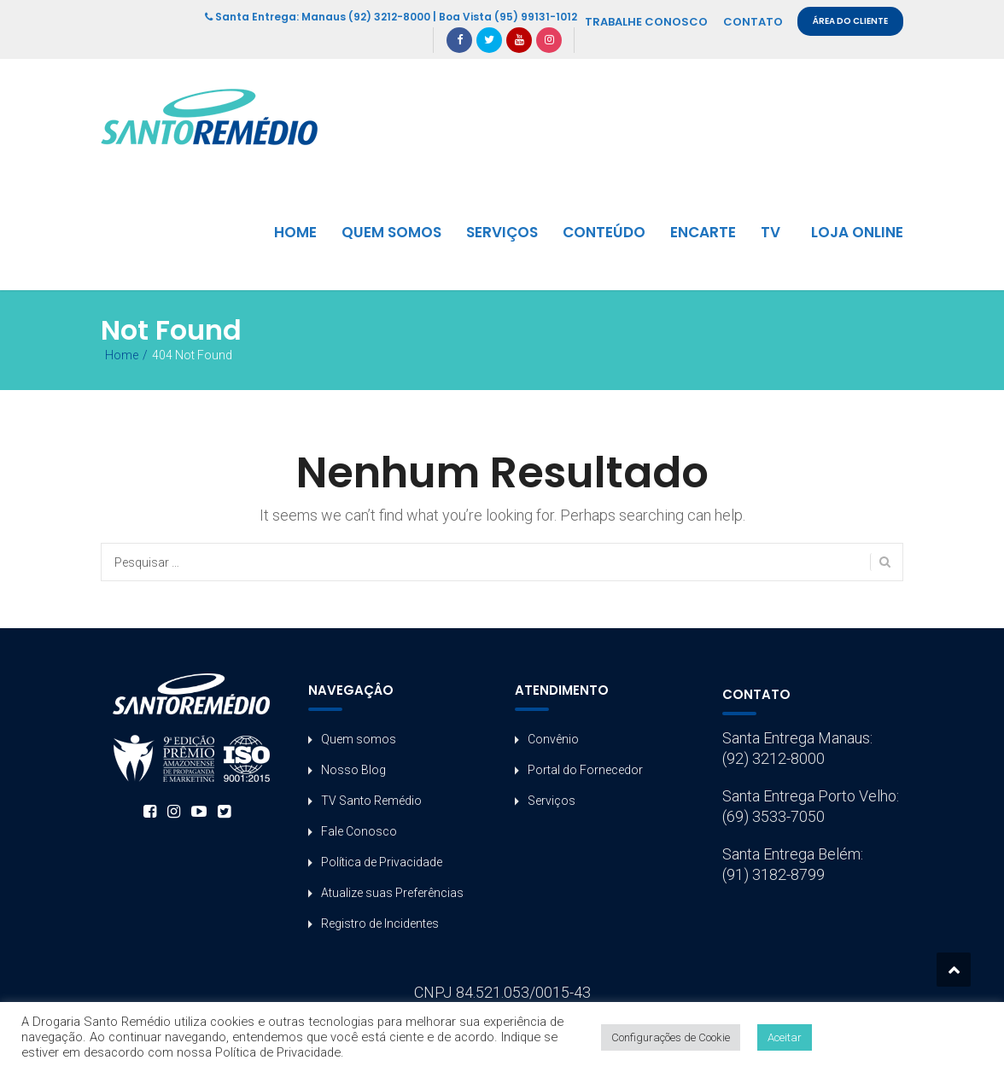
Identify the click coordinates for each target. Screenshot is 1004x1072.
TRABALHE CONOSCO (646, 22)
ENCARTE (703, 232)
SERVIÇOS (502, 232)
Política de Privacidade (381, 862)
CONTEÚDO (604, 232)
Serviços (551, 800)
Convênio (553, 739)
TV (770, 232)
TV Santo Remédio (371, 800)
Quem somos (358, 739)
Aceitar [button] (785, 1037)
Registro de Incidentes (380, 923)
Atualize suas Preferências (392, 893)
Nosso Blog (353, 770)
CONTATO (753, 22)
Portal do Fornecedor (585, 770)
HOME (295, 232)
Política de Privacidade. (279, 1052)
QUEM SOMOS (391, 232)
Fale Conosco (359, 831)
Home (121, 355)
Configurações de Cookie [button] (670, 1037)
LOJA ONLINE (857, 232)
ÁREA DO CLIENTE (850, 21)
